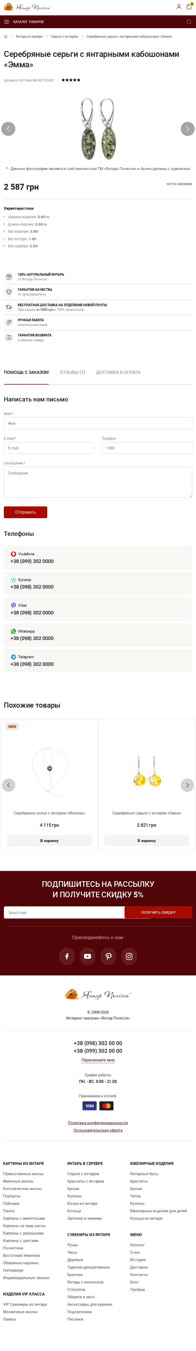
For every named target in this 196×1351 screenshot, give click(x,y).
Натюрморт (13, 1274)
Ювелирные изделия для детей (158, 1215)
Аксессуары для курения (89, 1308)
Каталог (137, 1249)
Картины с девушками (23, 1237)
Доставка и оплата (118, 372)
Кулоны (74, 1200)
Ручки (72, 1249)
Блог (134, 1286)
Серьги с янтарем (64, 36)
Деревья (75, 1264)
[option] (72, 376)
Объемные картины (21, 1267)
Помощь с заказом (26, 372)
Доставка (139, 1271)
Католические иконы (22, 1192)
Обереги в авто (81, 1301)
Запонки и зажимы (84, 1222)
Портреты (12, 1200)
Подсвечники (79, 1315)
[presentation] (8, 129)
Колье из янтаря (82, 1207)
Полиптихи (13, 1252)
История (137, 1264)
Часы (72, 1256)
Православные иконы (23, 1177)
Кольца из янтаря (146, 1222)
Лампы (9, 1323)
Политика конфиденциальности (98, 1127)
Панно (9, 1215)
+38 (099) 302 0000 (31, 564)
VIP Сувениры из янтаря (25, 1308)
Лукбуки (137, 1293)
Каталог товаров (24, 22)
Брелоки (75, 1278)
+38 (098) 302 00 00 (98, 1047)
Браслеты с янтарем (85, 1185)
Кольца (74, 1215)
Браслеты (139, 1185)
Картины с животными (24, 1222)
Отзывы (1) (72, 372)
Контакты (139, 1278)
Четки (135, 1200)
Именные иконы (18, 1185)
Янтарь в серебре (29, 36)
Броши (73, 1192)
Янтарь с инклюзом (85, 1286)
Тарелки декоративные (88, 1271)
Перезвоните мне (98, 1064)
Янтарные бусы (144, 1177)
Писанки (75, 1323)
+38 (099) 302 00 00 (98, 1054)
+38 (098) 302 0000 (31, 590)
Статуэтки (76, 1293)
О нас (135, 1256)
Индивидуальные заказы (26, 1281)
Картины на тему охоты (24, 1229)
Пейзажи (11, 1207)
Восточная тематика (21, 1259)
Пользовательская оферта (98, 1134)
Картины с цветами (21, 1244)
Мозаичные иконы (20, 1315)
